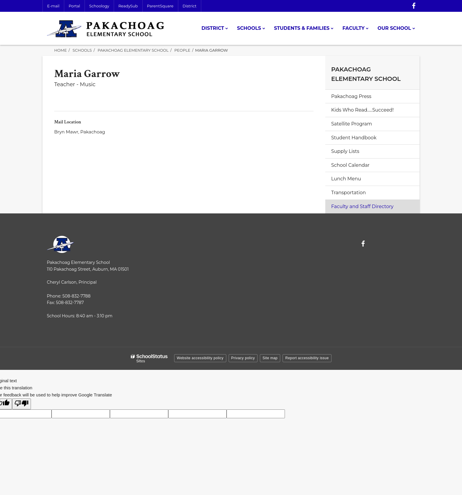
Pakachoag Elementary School (133, 50)
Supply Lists (345, 151)
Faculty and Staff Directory (362, 206)
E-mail (53, 6)
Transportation (348, 192)
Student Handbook (354, 138)
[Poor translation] (21, 403)
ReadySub (128, 6)
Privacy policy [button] (243, 358)
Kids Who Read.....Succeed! (362, 110)
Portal (74, 6)
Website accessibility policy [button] (200, 358)
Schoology (99, 6)
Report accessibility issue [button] (307, 358)
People (182, 50)
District (190, 6)
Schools (82, 50)
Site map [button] (270, 358)
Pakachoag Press (351, 96)
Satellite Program (351, 124)
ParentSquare (160, 6)
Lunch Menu (346, 179)
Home (60, 50)
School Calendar (350, 165)
